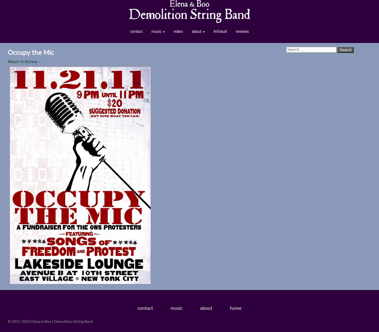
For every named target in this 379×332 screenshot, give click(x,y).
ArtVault (220, 31)
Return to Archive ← (25, 62)
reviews (242, 31)
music (157, 31)
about (196, 31)
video (178, 31)
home (235, 308)
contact (136, 31)
